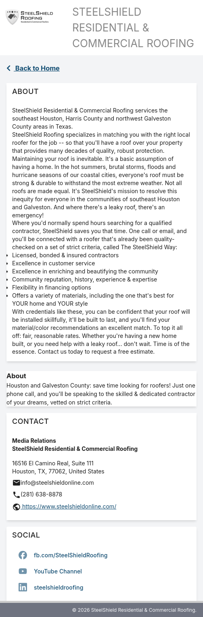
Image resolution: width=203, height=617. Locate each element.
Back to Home (33, 68)
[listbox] (101, 571)
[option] (101, 555)
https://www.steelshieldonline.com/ (68, 506)
